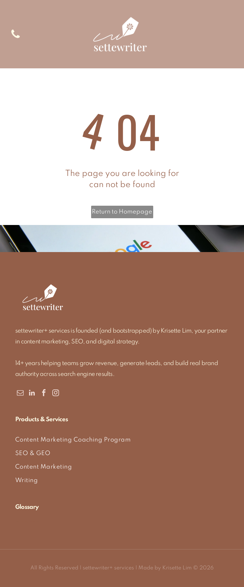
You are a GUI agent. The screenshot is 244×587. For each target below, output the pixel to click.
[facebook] (44, 394)
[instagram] (56, 394)
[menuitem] (122, 440)
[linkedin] (32, 394)
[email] (20, 394)
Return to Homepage (122, 212)
